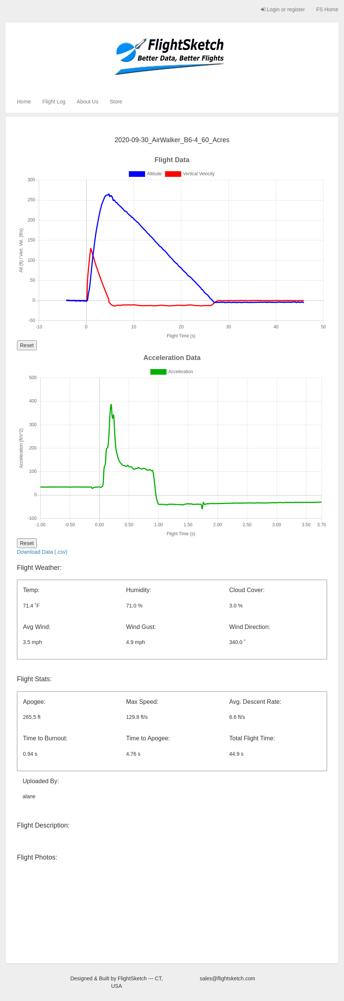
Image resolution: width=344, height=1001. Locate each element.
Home (24, 102)
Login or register (283, 9)
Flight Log (53, 102)
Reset (27, 345)
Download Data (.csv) (42, 552)
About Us (88, 102)
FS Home (327, 9)
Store (116, 102)
